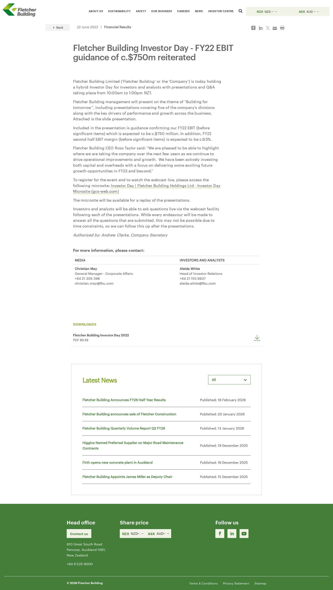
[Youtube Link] (244, 533)
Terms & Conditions (203, 583)
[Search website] (240, 10)
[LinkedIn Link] (231, 533)
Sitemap (260, 583)
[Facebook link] (219, 533)
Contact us (79, 533)
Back (57, 27)
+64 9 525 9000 (80, 564)
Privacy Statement (236, 583)
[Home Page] (21, 10)
